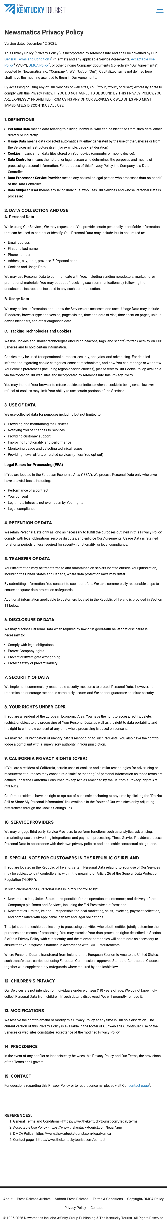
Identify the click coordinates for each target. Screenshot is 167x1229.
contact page (139, 1085)
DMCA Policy (39, 65)
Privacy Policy (75, 1208)
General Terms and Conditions (27, 59)
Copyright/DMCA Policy (145, 1199)
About (7, 1199)
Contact (96, 1208)
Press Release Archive (33, 1199)
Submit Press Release (71, 1199)
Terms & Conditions (108, 1199)
